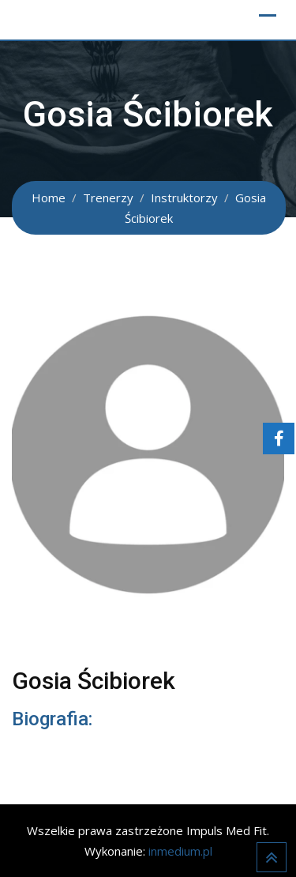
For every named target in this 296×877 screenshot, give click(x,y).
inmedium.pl (180, 851)
